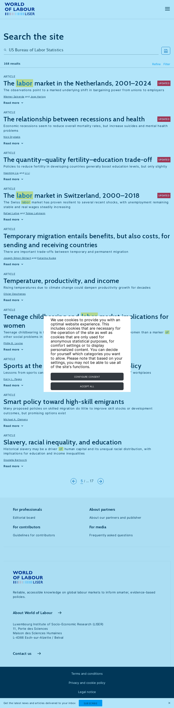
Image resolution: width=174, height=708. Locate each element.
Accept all (87, 386)
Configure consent (87, 376)
